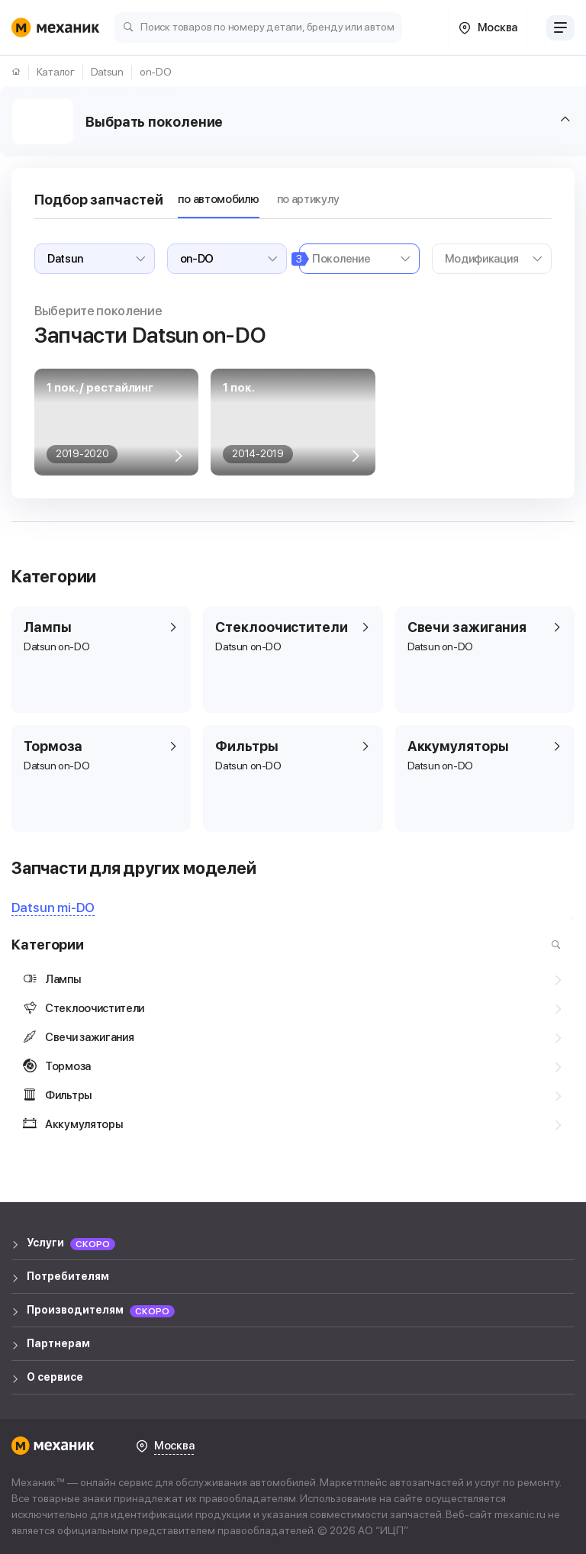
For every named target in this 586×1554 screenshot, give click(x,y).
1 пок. (238, 388)
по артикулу (308, 199)
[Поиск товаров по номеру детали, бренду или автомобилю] (258, 26)
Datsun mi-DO (53, 907)
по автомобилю (218, 199)
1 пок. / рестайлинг (100, 388)
